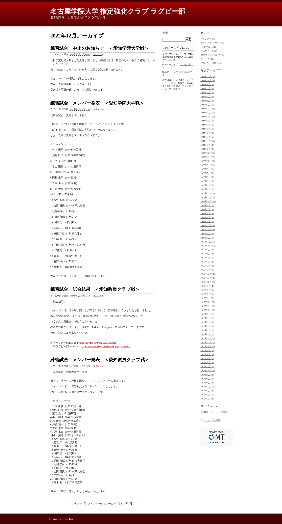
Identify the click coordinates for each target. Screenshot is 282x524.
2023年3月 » (127, 503)
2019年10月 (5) (208, 245)
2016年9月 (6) (207, 350)
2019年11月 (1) (208, 241)
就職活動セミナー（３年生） (215, 412)
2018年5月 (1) (207, 294)
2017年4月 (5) (207, 326)
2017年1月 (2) (207, 334)
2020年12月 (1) (208, 225)
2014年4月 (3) (207, 382)
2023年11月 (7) (208, 157)
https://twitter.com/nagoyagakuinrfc (97, 342)
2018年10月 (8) (208, 282)
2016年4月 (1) (207, 358)
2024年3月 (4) (207, 145)
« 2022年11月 (78, 503)
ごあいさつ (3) (208, 39)
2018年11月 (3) (208, 278)
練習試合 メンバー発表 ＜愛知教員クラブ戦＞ (99, 359)
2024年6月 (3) (207, 133)
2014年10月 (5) (208, 370)
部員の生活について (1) (212, 55)
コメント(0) (98, 54)
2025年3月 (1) (207, 104)
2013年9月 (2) (207, 390)
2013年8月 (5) (207, 394)
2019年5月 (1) (207, 257)
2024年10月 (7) (208, 116)
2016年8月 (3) (207, 354)
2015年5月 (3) (207, 362)
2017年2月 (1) (207, 330)
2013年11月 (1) (208, 386)
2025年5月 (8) (207, 96)
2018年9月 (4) (207, 286)
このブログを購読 (212, 420)
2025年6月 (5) (207, 92)
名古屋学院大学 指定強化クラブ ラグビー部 (117, 11)
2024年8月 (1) (207, 124)
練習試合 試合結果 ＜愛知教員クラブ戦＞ (95, 289)
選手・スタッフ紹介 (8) (212, 43)
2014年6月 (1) (207, 378)
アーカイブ (112, 503)
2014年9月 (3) (207, 374)
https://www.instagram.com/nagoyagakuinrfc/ (106, 346)
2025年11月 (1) (208, 76)
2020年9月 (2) (207, 233)
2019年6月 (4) (207, 253)
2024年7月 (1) (207, 129)
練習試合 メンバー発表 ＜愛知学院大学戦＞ (97, 103)
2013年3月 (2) (207, 398)
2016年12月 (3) (208, 338)
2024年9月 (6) (207, 120)
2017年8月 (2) (207, 318)
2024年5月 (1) (207, 137)
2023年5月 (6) (207, 181)
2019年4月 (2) (207, 261)
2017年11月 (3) (208, 306)
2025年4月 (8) (207, 100)
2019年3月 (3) (207, 266)
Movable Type (66, 519)
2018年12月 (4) (208, 274)
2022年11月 (185, 64)
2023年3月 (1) (207, 189)
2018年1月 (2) (207, 298)
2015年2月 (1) (207, 366)
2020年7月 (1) (207, 237)
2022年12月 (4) (208, 193)
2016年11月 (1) (208, 342)
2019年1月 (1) (207, 270)
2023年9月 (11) (208, 165)
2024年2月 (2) (207, 149)
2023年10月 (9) (208, 161)
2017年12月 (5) (208, 302)
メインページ (96, 503)
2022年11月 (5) (208, 197)
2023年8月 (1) (207, 169)
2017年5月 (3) (207, 322)
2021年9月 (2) (207, 217)
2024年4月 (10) (208, 141)
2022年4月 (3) (207, 213)
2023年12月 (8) (208, 153)
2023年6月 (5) (207, 177)
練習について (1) (209, 51)
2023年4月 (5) (207, 185)
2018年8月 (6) (207, 290)
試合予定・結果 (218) (211, 63)
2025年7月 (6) (207, 88)
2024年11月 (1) (208, 112)
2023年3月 (185, 72)
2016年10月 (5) (208, 346)
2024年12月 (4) (208, 108)
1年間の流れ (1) (208, 47)
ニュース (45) (207, 59)
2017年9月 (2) (207, 314)
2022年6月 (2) (207, 209)
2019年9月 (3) (207, 249)
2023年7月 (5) (207, 173)
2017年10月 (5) (208, 310)
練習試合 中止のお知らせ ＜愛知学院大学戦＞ (99, 48)
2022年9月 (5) (207, 205)
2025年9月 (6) (207, 84)
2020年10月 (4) (208, 229)
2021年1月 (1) (207, 221)
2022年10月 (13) (208, 201)
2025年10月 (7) (208, 80)
